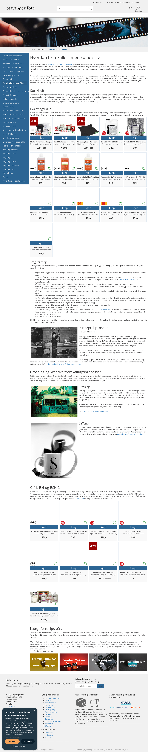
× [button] (34, 711)
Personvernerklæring (53, 721)
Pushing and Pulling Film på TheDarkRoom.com (63, 364)
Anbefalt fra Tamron (11, 59)
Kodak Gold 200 (9, 126)
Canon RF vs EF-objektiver (13, 71)
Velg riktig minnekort (11, 165)
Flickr (94, 332)
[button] (20, 746)
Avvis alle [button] (28, 741)
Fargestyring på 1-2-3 (11, 75)
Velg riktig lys (8, 157)
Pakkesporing (50, 710)
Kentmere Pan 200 (10, 122)
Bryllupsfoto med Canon (13, 67)
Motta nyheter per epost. (85, 679)
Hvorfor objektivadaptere (13, 110)
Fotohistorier (8, 79)
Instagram (49, 735)
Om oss (137, 2)
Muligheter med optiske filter (14, 142)
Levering (48, 717)
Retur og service (51, 712)
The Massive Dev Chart (127, 279)
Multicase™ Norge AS (121, 750)
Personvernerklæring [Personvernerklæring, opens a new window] (12, 737)
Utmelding (94, 682)
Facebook (48, 733)
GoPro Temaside (10, 99)
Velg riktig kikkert (9, 153)
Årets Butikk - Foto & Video (14, 181)
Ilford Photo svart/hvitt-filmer (14, 118)
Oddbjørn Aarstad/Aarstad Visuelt (95, 411)
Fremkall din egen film (58, 49)
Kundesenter (113, 2)
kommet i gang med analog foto (60, 64)
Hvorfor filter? (8, 106)
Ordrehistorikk (50, 703)
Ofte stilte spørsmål (52, 698)
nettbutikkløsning (99, 750)
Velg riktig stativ (9, 169)
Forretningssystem (83, 750)
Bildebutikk (98, 2)
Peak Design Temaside (12, 146)
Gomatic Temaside (10, 95)
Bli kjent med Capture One (13, 63)
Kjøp (41, 137)
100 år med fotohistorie (12, 55)
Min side (48, 700)
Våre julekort (8, 173)
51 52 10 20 (10, 706)
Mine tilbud (49, 705)
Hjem (43, 49)
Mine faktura (50, 707)
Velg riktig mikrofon (10, 161)
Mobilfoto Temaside (11, 138)
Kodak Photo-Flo (103, 309)
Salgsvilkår (49, 719)
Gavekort (126, 2)
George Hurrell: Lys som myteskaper (14, 91)
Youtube (6, 177)
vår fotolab (80, 498)
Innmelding (81, 682)
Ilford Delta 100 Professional (14, 114)
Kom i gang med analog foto (14, 130)
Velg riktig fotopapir (10, 149)
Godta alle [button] (12, 741)
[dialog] (19, 729)
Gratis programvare (11, 103)
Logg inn (138, 11)
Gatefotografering (10, 87)
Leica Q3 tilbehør (10, 134)
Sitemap (48, 726)
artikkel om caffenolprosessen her (130, 434)
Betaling (48, 714)
